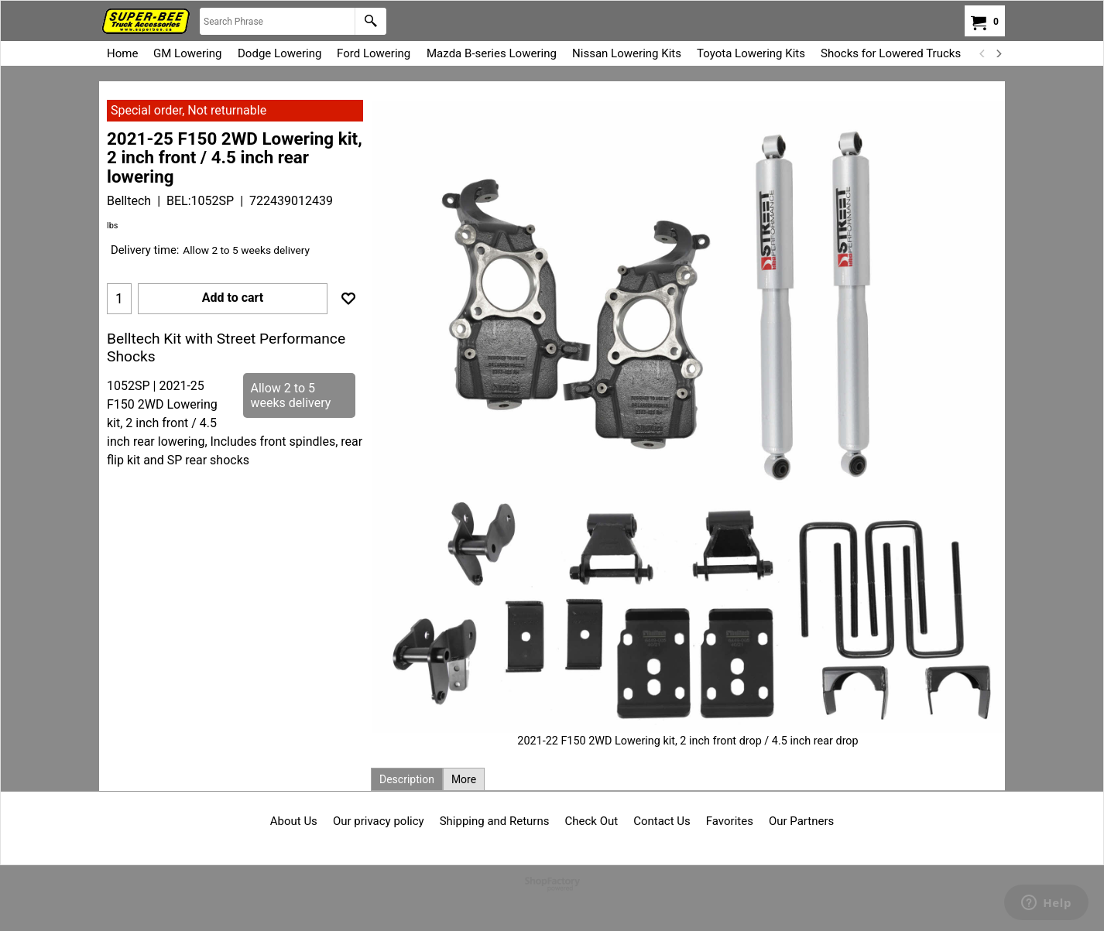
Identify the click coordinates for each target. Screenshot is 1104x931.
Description (406, 779)
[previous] (982, 53)
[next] (998, 53)
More (463, 779)
